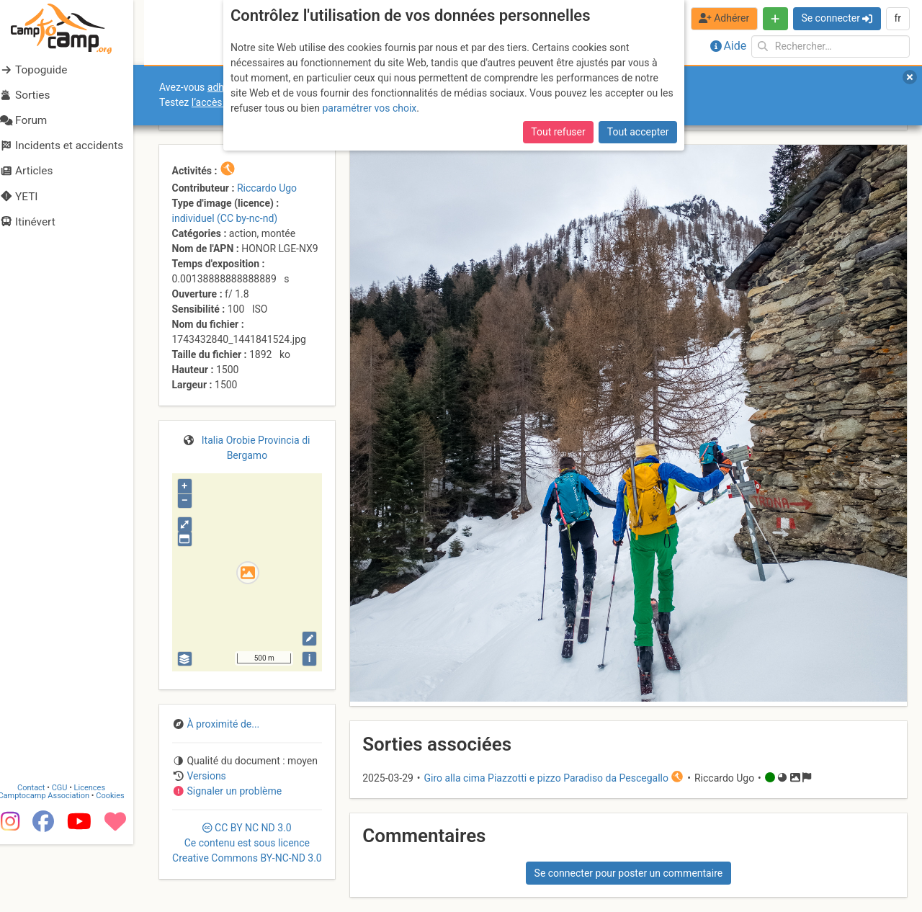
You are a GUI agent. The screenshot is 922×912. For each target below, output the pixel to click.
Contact (41, 855)
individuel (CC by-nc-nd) (225, 218)
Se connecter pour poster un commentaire (628, 873)
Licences (100, 855)
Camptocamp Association (54, 863)
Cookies (121, 863)
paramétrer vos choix (369, 108)
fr (897, 18)
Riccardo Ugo (267, 188)
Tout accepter (638, 132)
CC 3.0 (247, 843)
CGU (71, 855)
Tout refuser (558, 132)
